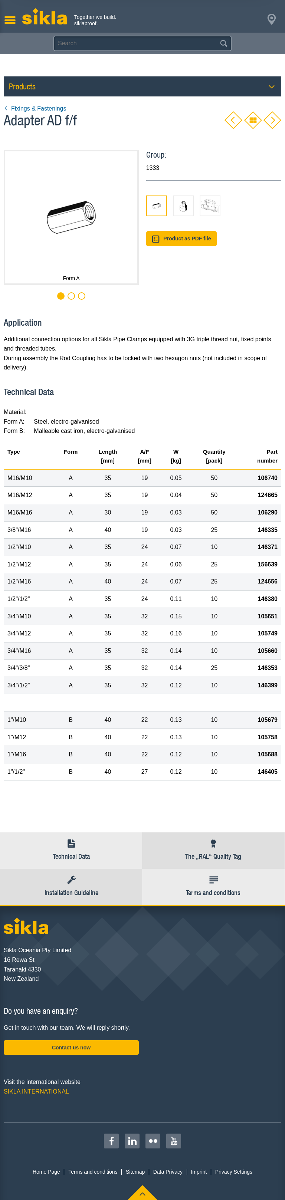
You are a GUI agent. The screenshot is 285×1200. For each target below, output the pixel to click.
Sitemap (135, 1172)
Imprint (199, 1172)
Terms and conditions (92, 1172)
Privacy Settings (233, 1172)
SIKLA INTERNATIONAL (36, 1091)
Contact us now (71, 1048)
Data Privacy (168, 1172)
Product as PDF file (181, 239)
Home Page (46, 1172)
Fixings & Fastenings (35, 108)
